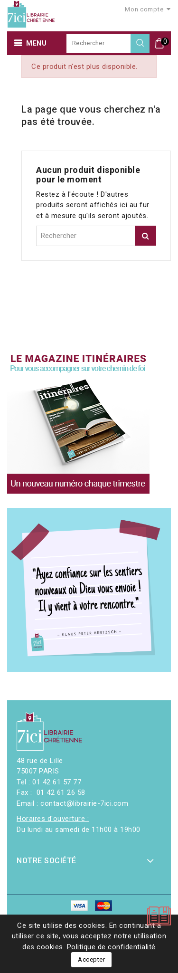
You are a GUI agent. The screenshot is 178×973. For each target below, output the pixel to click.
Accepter (91, 959)
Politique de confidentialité (111, 947)
